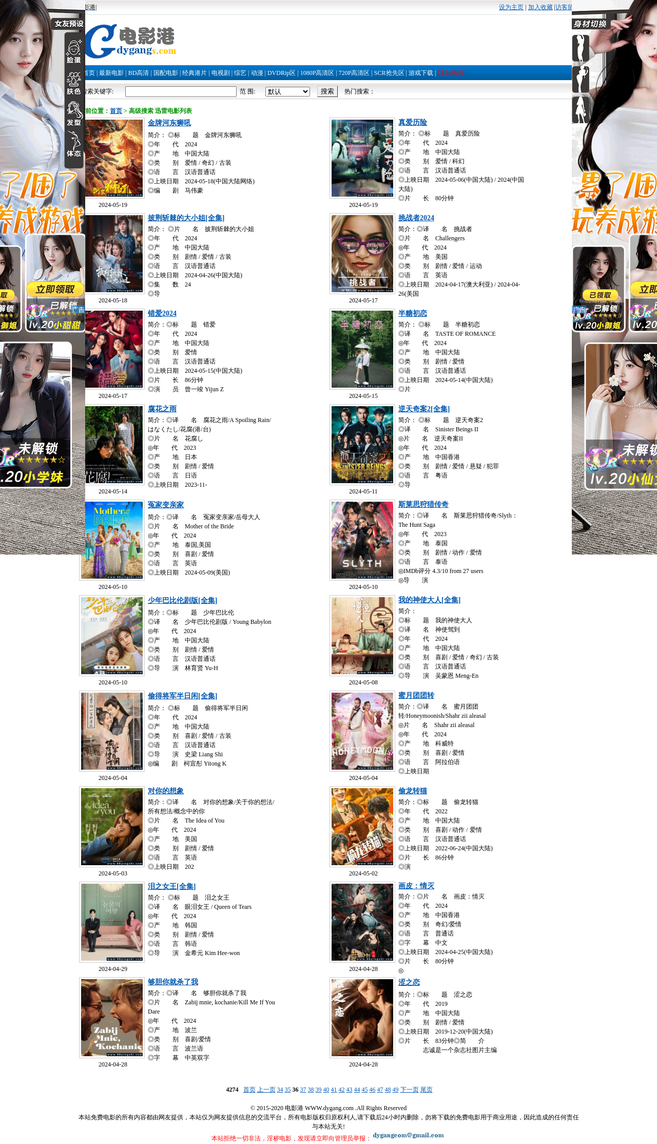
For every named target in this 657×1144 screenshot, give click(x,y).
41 (334, 1089)
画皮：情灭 (416, 886)
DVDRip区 (281, 73)
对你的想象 (166, 791)
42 (342, 1089)
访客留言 (567, 7)
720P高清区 (354, 73)
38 (311, 1089)
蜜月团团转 (416, 695)
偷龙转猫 (412, 791)
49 (396, 1089)
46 (373, 1089)
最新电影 (111, 73)
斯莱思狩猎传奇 (423, 504)
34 (280, 1089)
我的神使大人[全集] (429, 600)
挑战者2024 (416, 218)
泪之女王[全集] (172, 886)
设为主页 (511, 7)
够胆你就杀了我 (173, 982)
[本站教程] (451, 73)
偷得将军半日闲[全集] (182, 696)
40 (326, 1089)
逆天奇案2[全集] (424, 409)
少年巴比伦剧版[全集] (182, 600)
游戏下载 (421, 73)
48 (388, 1089)
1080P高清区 (317, 73)
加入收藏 (540, 7)
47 (380, 1089)
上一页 (266, 1089)
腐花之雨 (162, 409)
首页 (89, 73)
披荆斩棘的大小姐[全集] (186, 218)
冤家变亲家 (166, 505)
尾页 (426, 1089)
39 (319, 1089)
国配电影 (165, 73)
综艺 (240, 73)
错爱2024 (162, 313)
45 (365, 1089)
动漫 (257, 73)
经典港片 (194, 73)
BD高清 (138, 73)
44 (357, 1089)
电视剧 (220, 73)
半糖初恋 (412, 313)
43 (349, 1089)
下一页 (409, 1089)
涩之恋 (409, 982)
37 (303, 1089)
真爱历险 (412, 122)
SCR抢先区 (389, 73)
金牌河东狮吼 (169, 123)
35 (288, 1089)
